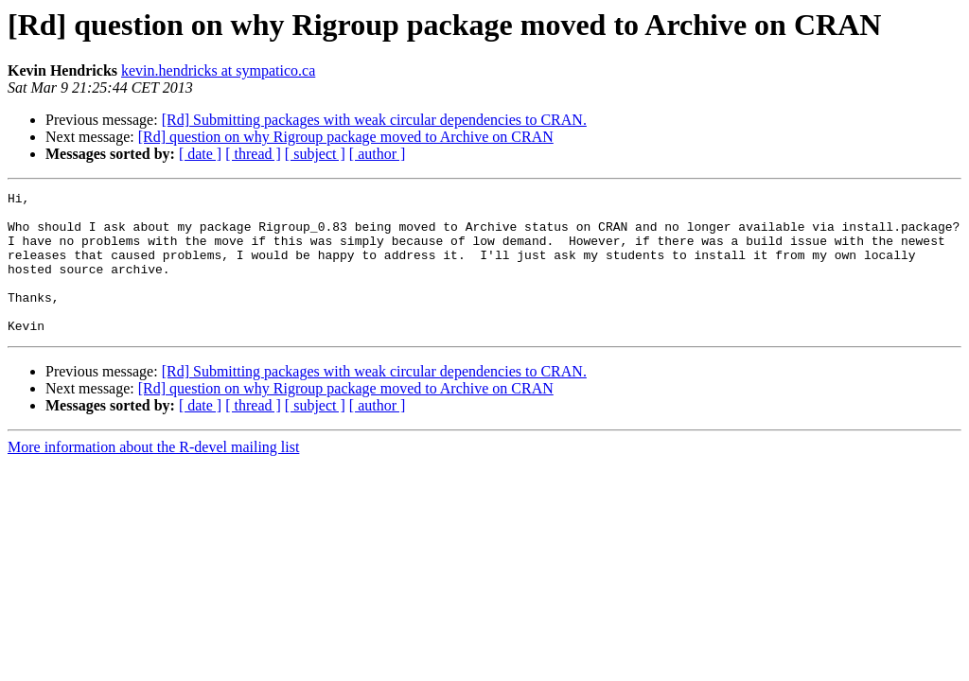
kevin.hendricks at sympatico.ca (218, 70)
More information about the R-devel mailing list (153, 475)
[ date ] (200, 154)
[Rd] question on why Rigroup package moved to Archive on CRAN (346, 137)
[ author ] (377, 154)
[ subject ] (315, 154)
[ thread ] (253, 154)
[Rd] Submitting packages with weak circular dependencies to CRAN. (374, 120)
